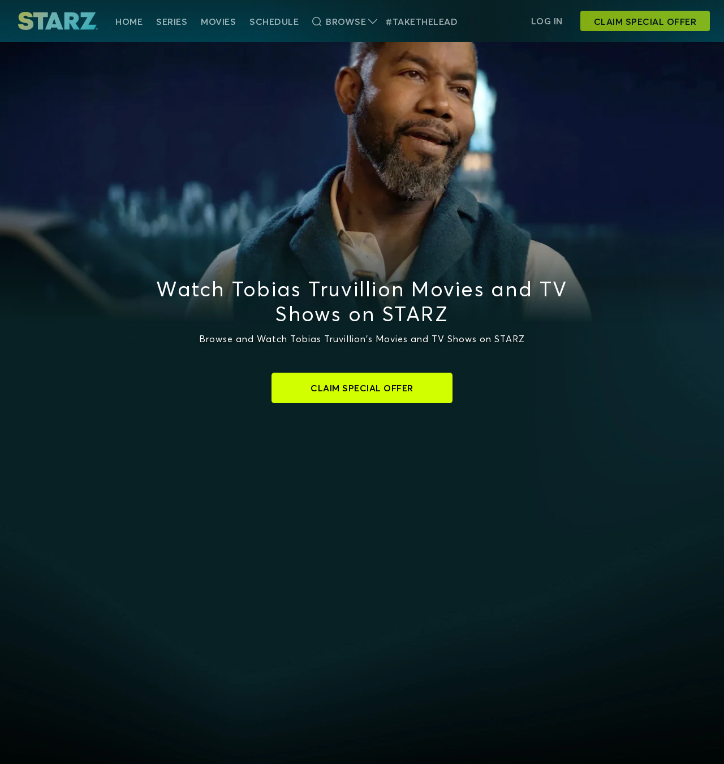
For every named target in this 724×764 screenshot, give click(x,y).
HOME (129, 21)
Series (171, 21)
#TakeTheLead (422, 21)
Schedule (274, 21)
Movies (218, 21)
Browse (344, 21)
